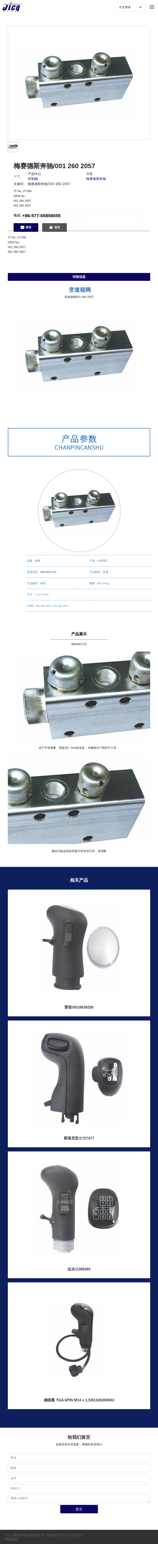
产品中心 (34, 174)
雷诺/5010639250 (78, 1007)
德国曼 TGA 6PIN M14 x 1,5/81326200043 (79, 1400)
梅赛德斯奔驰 (96, 179)
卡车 (89, 174)
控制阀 (33, 179)
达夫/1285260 (78, 1269)
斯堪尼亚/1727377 (79, 1138)
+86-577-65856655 (41, 215)
